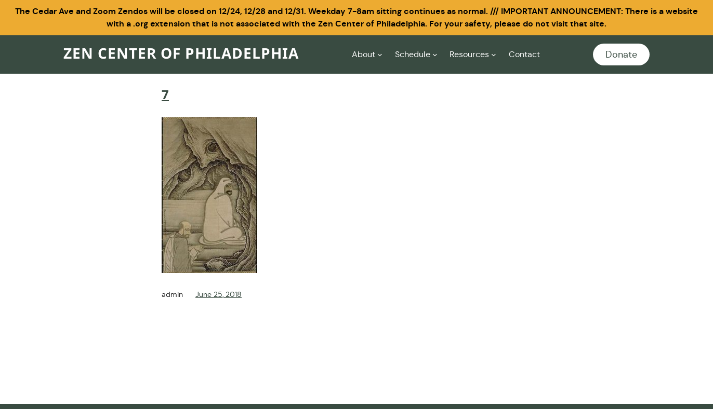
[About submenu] (379, 54)
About (363, 54)
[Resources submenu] (493, 54)
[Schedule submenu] (435, 54)
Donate (621, 54)
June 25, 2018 (218, 294)
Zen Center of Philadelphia (181, 54)
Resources (469, 54)
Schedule (412, 54)
